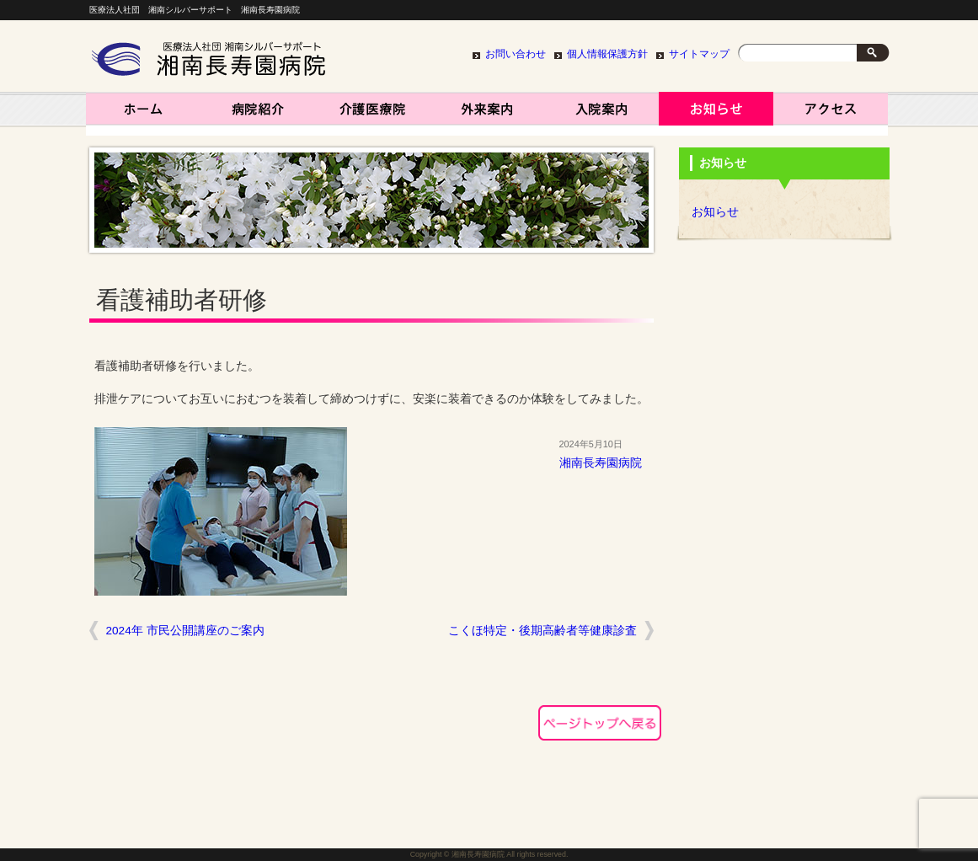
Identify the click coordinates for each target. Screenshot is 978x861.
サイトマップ (699, 54)
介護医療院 (372, 114)
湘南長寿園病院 (143, 114)
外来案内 (487, 114)
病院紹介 (257, 114)
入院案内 (601, 114)
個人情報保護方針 (607, 54)
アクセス (830, 114)
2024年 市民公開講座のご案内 (185, 630)
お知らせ (716, 114)
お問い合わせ (515, 54)
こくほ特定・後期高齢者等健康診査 (542, 630)
